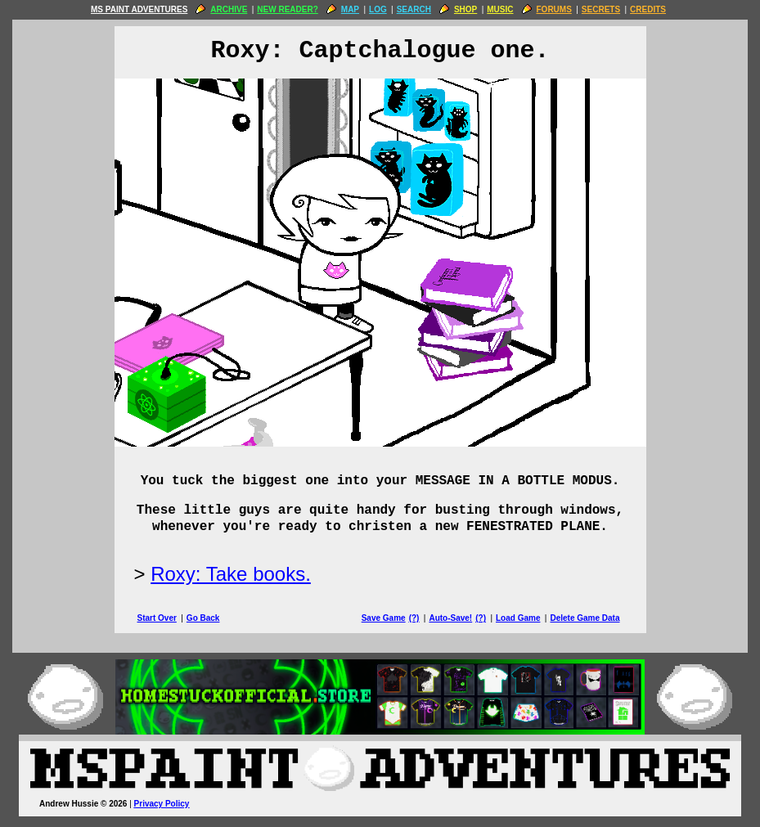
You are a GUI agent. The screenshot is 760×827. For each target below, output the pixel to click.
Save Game (384, 618)
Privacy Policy (162, 803)
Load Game (518, 618)
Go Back (203, 618)
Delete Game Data (584, 618)
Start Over (157, 618)
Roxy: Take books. (231, 574)
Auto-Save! (450, 618)
